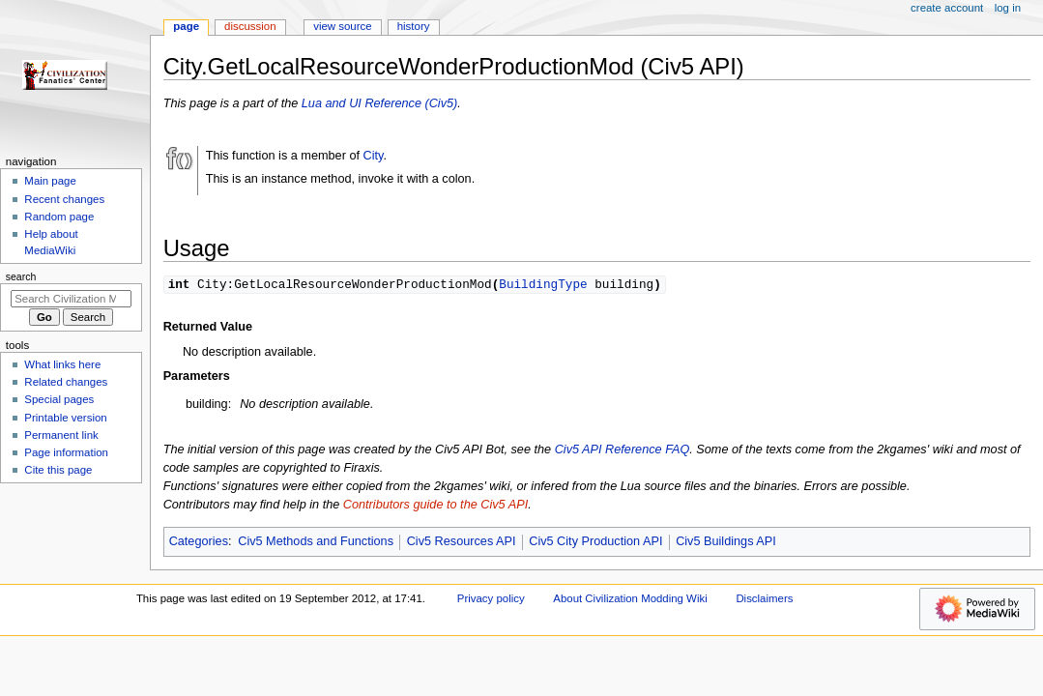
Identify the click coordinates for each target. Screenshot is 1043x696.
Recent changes (64, 199)
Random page (59, 216)
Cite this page (58, 470)
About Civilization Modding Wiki (630, 599)
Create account (947, 8)
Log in (1008, 8)
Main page (50, 181)
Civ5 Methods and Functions (315, 542)
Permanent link (61, 435)
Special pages (59, 399)
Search (21, 276)
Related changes (65, 382)
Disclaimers (764, 599)
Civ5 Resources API (461, 542)
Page (186, 26)
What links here (62, 364)
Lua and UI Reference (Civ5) (380, 103)
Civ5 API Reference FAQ (622, 450)
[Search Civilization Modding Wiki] (71, 298)
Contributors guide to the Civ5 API (435, 505)
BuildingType (543, 284)
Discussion (249, 26)
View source (342, 26)
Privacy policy (491, 599)
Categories (198, 542)
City (373, 155)
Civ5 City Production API (595, 542)
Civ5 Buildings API (726, 542)
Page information (66, 452)
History (413, 26)
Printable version (65, 417)
